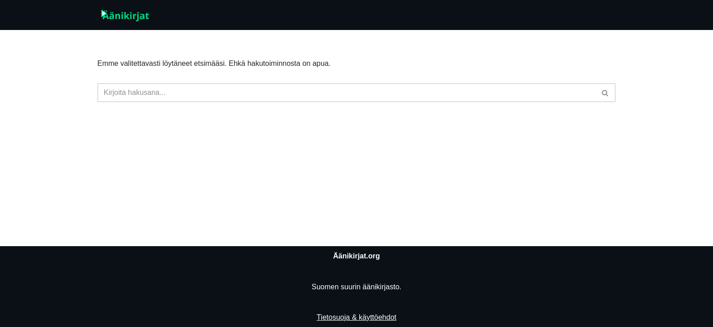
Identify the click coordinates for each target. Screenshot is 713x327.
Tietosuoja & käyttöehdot (356, 317)
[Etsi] (346, 92)
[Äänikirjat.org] (124, 15)
